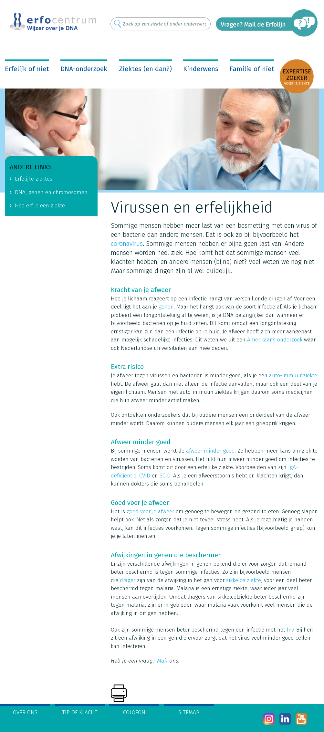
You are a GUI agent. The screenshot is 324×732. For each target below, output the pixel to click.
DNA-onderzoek (83, 69)
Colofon (134, 712)
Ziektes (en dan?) (145, 69)
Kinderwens (200, 69)
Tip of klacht (80, 712)
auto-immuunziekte (293, 375)
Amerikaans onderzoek (274, 339)
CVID (144, 475)
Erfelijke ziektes (33, 178)
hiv (290, 629)
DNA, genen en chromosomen (51, 192)
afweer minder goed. (211, 450)
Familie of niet (252, 69)
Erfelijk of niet (27, 69)
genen (166, 306)
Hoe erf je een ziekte (40, 205)
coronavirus (127, 243)
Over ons (25, 712)
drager (127, 580)
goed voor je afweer (150, 511)
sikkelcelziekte (243, 580)
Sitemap (188, 712)
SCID (165, 475)
